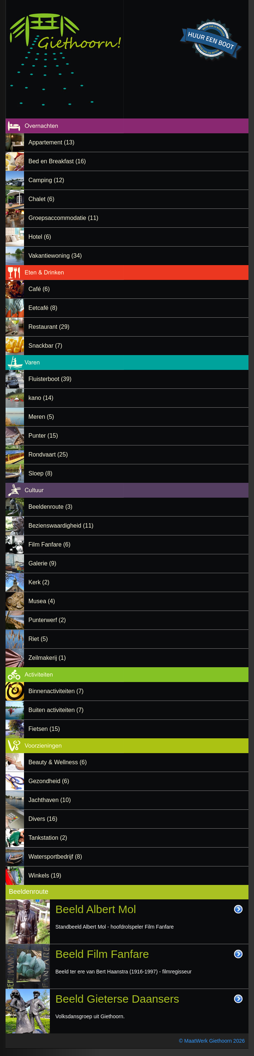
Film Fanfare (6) (49, 544)
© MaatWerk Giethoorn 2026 (212, 1041)
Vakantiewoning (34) (55, 256)
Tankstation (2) (47, 838)
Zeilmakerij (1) (47, 658)
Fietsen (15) (44, 729)
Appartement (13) (51, 142)
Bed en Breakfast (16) (57, 161)
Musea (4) (41, 601)
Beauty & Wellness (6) (57, 762)
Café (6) (39, 289)
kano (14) (41, 398)
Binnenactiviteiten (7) (55, 691)
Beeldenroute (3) (50, 507)
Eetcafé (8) (42, 308)
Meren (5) (41, 417)
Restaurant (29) (48, 327)
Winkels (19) (44, 875)
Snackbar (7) (45, 345)
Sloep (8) (40, 473)
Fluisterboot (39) (50, 379)
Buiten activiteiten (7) (55, 710)
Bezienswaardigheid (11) (60, 525)
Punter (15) (43, 435)
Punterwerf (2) (47, 620)
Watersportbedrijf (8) (55, 856)
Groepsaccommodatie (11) (63, 218)
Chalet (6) (41, 199)
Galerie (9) (42, 563)
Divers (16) (42, 819)
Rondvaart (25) (48, 454)
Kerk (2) (38, 582)
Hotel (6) (39, 237)
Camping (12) (46, 180)
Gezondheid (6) (48, 781)
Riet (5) (38, 639)
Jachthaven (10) (49, 800)
